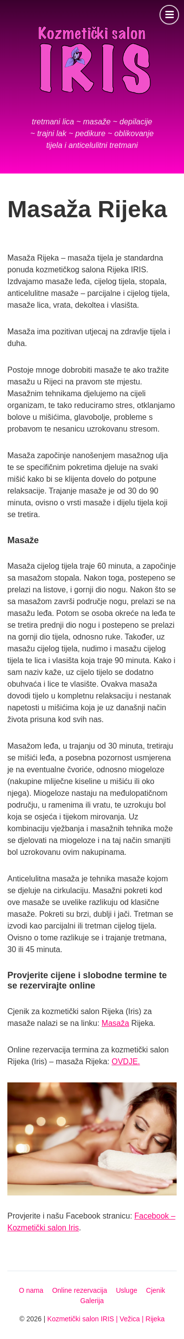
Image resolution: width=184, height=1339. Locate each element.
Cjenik (155, 1290)
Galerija (92, 1301)
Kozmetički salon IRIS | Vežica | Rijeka (105, 1319)
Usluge (126, 1290)
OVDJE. (126, 1061)
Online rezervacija (79, 1290)
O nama (31, 1290)
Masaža (115, 1023)
